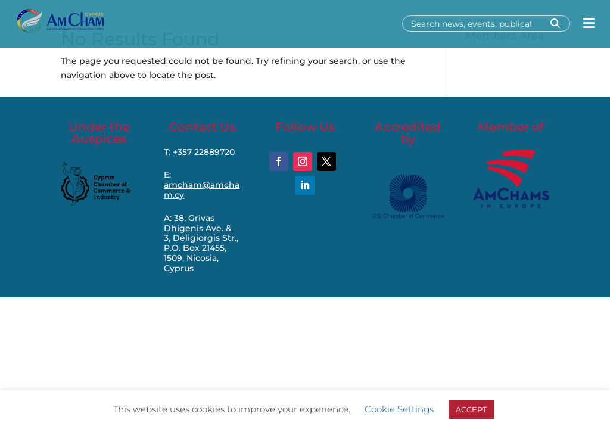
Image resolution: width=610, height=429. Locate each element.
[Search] (475, 24)
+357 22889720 (204, 152)
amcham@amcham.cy (201, 189)
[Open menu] (589, 23)
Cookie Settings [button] (399, 409)
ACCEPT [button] (471, 409)
